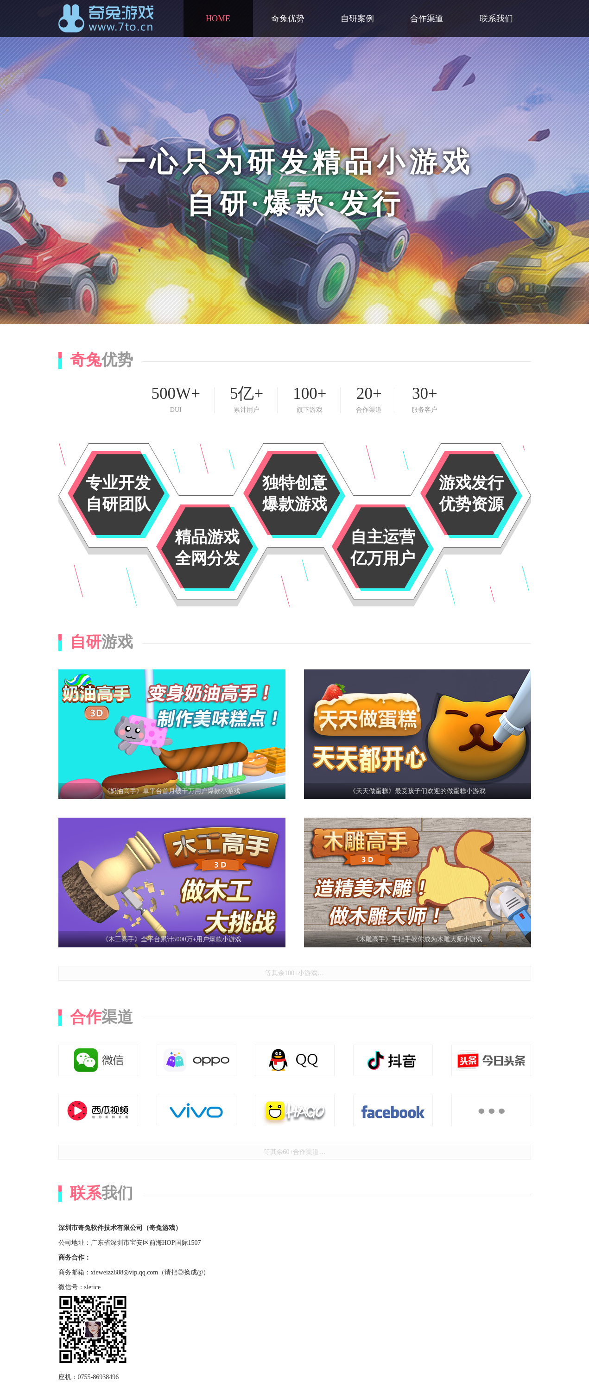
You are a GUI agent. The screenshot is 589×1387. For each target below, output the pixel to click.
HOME (218, 18)
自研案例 (357, 18)
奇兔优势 (287, 18)
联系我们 (496, 18)
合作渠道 (426, 18)
